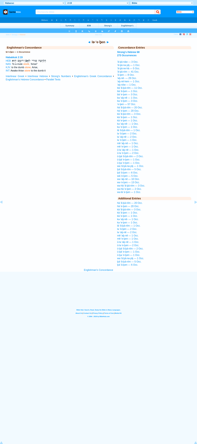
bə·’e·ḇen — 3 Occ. (127, 101)
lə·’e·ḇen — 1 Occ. (127, 140)
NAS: (8, 64)
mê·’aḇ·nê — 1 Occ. (128, 143)
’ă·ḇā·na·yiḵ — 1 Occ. (128, 65)
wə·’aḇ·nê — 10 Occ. (128, 179)
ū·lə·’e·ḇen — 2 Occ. (128, 153)
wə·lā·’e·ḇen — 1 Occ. (129, 192)
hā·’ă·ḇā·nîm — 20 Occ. (130, 107)
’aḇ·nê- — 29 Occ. (127, 78)
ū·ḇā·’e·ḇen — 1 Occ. (128, 159)
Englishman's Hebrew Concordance (25, 79)
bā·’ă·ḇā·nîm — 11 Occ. (130, 88)
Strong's (15, 35)
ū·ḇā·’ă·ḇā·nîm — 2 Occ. (130, 156)
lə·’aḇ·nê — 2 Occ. (127, 136)
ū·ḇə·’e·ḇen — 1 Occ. (128, 163)
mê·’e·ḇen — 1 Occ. (128, 146)
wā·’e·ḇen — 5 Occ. (127, 176)
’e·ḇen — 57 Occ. (126, 104)
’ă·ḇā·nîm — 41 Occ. (128, 71)
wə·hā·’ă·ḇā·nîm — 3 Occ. (131, 185)
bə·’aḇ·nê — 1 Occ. (127, 97)
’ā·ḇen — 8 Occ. (125, 74)
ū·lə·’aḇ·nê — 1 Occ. (128, 150)
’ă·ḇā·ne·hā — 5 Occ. (128, 68)
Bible (8, 35)
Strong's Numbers (61, 76)
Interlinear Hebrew (37, 76)
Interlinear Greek (15, 76)
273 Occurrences (127, 55)
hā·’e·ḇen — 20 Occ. (128, 110)
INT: (8, 70)
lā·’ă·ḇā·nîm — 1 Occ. (128, 130)
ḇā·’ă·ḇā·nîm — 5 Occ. (129, 169)
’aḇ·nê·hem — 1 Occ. (128, 81)
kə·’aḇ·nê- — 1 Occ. (128, 123)
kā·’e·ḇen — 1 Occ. (127, 120)
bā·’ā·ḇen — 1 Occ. (127, 91)
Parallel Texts (53, 79)
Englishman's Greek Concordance (93, 76)
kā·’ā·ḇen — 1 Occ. (127, 117)
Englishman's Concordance (98, 270)
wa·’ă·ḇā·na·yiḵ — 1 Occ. (130, 166)
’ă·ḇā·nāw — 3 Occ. (127, 61)
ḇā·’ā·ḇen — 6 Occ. (127, 172)
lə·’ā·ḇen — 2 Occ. (127, 133)
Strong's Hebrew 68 (128, 52)
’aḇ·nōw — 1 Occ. (126, 84)
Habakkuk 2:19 (14, 57)
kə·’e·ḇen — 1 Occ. (127, 127)
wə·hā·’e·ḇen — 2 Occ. (129, 189)
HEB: (8, 60)
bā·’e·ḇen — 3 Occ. (127, 94)
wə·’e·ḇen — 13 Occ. (128, 182)
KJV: (8, 67)
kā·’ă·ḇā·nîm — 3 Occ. (129, 114)
